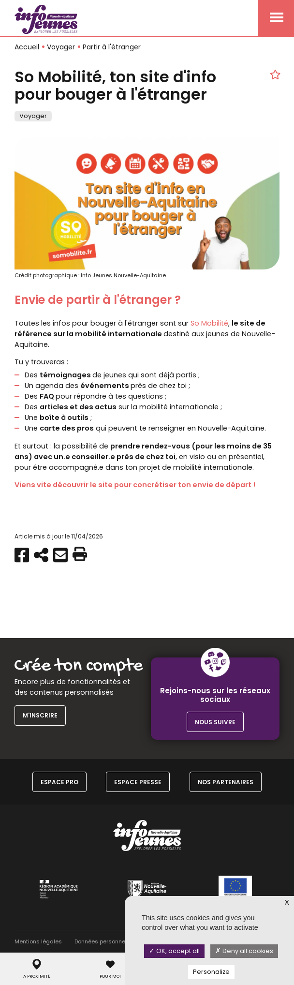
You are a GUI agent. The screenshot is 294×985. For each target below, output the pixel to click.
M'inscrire (40, 715)
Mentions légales (38, 941)
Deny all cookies (244, 951)
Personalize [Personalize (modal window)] (211, 972)
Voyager (61, 47)
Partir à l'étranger (112, 47)
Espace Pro (59, 782)
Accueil (27, 47)
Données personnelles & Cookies (119, 941)
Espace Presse (138, 782)
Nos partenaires (225, 782)
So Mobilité (209, 323)
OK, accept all (174, 951)
